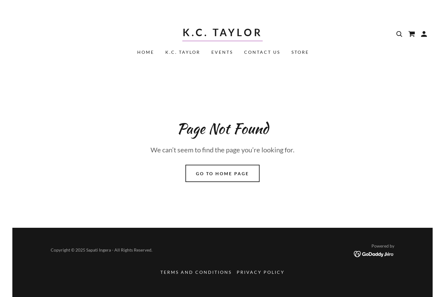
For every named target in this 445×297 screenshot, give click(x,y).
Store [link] (300, 52)
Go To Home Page (222, 173)
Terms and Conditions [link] (196, 272)
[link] (222, 34)
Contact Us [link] (262, 52)
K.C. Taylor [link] (182, 52)
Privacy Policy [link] (261, 272)
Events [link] (222, 52)
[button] (424, 34)
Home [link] (145, 52)
